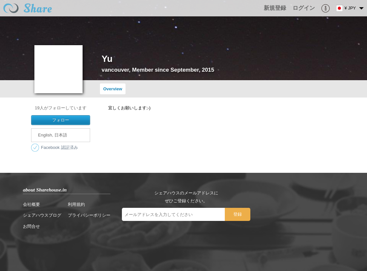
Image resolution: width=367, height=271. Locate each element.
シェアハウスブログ (42, 215)
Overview (112, 88)
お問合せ (31, 226)
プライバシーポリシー (89, 215)
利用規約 (76, 204)
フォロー (60, 119)
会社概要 (31, 204)
